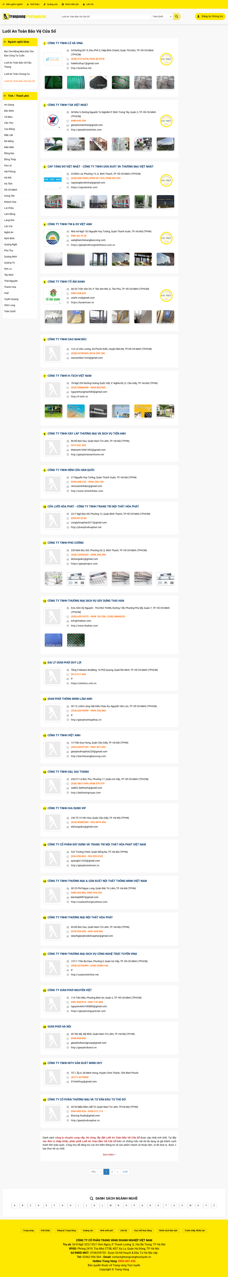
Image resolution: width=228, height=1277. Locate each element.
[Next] (118, 1172)
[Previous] (101, 1172)
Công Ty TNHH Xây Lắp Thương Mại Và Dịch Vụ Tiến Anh (87, 433)
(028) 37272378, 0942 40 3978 (87, 58)
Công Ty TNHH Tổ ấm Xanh (66, 281)
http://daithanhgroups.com (86, 792)
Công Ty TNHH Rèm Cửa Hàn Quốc (71, 470)
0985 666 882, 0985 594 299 (86, 892)
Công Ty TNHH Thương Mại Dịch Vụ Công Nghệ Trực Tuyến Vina (92, 953)
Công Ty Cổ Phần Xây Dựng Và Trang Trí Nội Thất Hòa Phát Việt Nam (97, 844)
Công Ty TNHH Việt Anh (64, 735)
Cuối (125, 1171)
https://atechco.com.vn (83, 683)
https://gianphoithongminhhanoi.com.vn (93, 245)
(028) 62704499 (79, 965)
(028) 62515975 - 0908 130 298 (88, 616)
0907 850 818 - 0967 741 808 (87, 1002)
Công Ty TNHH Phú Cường (66, 542)
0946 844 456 (78, 1038)
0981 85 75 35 (78, 235)
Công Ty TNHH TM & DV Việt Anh (70, 224)
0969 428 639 (78, 293)
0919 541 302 (78, 445)
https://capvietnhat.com (84, 187)
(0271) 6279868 (79, 1077)
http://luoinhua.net (81, 68)
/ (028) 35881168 (98, 965)
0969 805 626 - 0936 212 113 (87, 1111)
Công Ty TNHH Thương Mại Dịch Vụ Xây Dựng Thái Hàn (86, 600)
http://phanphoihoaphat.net (86, 527)
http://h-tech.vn (79, 396)
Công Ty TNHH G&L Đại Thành (68, 771)
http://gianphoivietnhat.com (86, 129)
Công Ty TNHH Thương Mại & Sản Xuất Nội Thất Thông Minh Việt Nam (97, 881)
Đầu (93, 1171)
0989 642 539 (78, 120)
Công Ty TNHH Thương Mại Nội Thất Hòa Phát (80, 917)
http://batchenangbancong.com (88, 756)
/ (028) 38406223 (115, 616)
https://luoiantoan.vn (82, 302)
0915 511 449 (78, 674)
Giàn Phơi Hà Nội (59, 1026)
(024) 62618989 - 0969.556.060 (88, 710)
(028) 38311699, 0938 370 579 (87, 783)
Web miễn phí (70, 4)
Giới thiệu (33, 4)
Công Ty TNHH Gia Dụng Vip (67, 808)
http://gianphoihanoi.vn (84, 1047)
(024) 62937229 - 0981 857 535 (88, 747)
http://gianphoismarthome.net (87, 454)
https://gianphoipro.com (84, 563)
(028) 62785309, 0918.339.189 (88, 353)
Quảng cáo (51, 4)
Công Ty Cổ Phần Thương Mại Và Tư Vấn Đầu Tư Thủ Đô (87, 1099)
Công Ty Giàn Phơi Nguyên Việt (70, 990)
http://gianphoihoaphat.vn (85, 1120)
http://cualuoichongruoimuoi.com (89, 901)
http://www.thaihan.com (84, 625)
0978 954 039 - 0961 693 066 (87, 931)
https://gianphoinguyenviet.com (88, 1011)
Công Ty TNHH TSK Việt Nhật (68, 105)
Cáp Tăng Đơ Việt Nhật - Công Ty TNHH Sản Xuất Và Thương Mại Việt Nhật (101, 166)
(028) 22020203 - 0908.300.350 (88, 554)
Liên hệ (88, 4)
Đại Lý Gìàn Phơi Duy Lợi (64, 662)
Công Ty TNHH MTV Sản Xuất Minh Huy (75, 1063)
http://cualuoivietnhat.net (85, 974)
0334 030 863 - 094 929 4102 (87, 856)
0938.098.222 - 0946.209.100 (87, 481)
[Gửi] (177, 16)
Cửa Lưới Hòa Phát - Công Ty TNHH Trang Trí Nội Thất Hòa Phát (93, 506)
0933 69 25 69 (78, 518)
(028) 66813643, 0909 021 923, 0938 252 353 (95, 178)
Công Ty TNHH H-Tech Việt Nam (69, 375)
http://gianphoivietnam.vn (85, 865)
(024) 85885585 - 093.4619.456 (88, 822)
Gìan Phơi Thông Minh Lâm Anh (70, 698)
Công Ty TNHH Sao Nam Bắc (67, 339)
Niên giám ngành (12, 4)
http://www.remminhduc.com (87, 491)
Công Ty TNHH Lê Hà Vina (65, 43)
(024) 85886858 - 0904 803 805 (88, 387)
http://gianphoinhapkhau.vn (86, 719)
